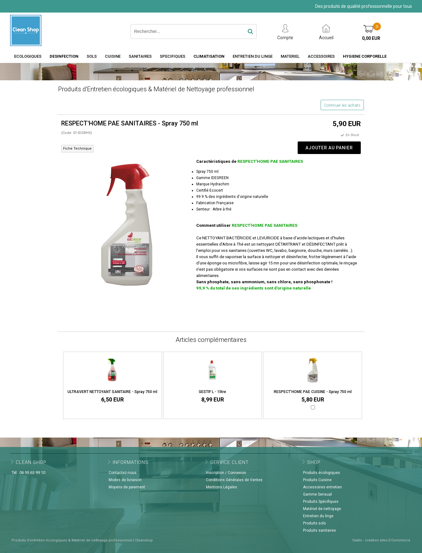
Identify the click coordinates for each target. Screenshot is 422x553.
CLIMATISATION (209, 56)
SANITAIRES (140, 56)
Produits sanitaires (319, 530)
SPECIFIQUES (172, 56)
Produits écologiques (321, 473)
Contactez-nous (123, 473)
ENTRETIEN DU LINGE (253, 56)
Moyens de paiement (127, 487)
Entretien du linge (318, 516)
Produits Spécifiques (320, 501)
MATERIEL (290, 56)
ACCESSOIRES (321, 56)
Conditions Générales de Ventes (234, 480)
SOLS (92, 56)
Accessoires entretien (322, 487)
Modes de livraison (125, 480)
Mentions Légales (221, 487)
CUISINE (113, 56)
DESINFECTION (64, 56)
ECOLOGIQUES (27, 56)
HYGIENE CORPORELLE (365, 56)
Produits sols (314, 523)
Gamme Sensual (317, 494)
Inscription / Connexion (226, 473)
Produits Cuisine (317, 480)
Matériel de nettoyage (322, 509)
